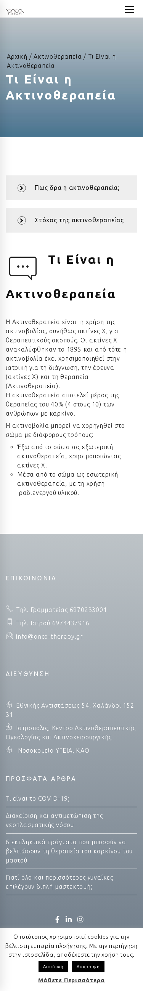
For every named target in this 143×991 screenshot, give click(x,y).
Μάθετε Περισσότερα (71, 980)
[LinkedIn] (69, 919)
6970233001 (87, 609)
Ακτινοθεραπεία (58, 56)
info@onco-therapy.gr (49, 636)
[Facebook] (57, 919)
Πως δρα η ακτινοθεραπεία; (69, 188)
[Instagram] (80, 919)
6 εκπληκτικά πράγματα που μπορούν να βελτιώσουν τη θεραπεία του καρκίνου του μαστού (69, 851)
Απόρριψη (88, 966)
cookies (98, 936)
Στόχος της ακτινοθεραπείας (71, 220)
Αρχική (17, 56)
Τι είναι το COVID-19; (38, 798)
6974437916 (70, 623)
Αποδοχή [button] (53, 966)
